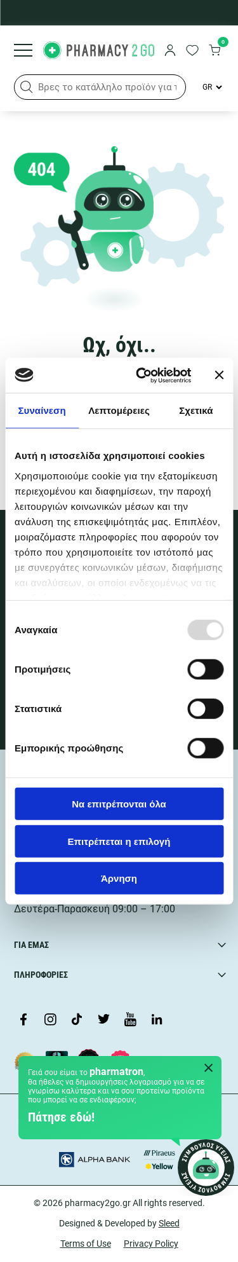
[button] (26, 87)
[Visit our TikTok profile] (76, 1020)
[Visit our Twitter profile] (103, 1020)
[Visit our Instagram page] (50, 1020)
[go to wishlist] (192, 51)
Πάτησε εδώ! (61, 1117)
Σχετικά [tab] (196, 410)
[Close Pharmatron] (208, 1068)
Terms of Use (85, 1243)
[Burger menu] (23, 51)
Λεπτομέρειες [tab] (119, 410)
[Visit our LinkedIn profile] (156, 1020)
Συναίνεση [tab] (41, 410)
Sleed (169, 1223)
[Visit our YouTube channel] (130, 1020)
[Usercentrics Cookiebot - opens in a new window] (142, 375)
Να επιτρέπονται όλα (119, 804)
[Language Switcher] (211, 87)
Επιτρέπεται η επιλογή (119, 840)
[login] (170, 51)
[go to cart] (214, 51)
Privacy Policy (151, 1243)
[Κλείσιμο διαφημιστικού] (219, 375)
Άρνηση (119, 878)
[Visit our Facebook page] (23, 1020)
